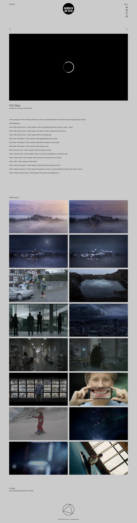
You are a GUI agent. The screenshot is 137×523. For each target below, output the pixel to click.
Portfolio (12, 4)
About (126, 4)
